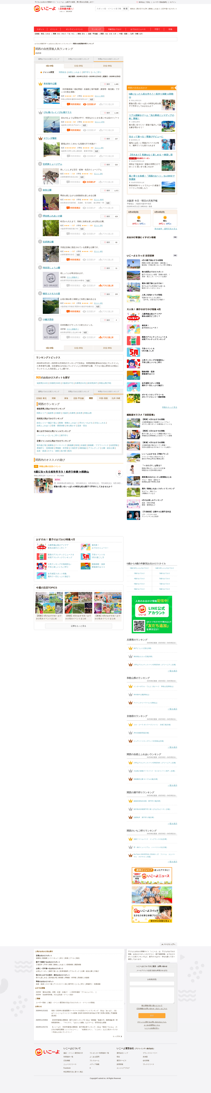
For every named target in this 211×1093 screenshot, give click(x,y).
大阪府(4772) (67, 383)
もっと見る (116, 1036)
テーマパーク (60, 445)
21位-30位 (107, 66)
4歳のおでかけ (139, 579)
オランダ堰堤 (50, 138)
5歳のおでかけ (164, 579)
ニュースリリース (70, 1064)
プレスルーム (94, 1060)
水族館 (83, 445)
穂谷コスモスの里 (51, 294)
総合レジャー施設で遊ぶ (47, 423)
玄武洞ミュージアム (52, 164)
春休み (132, 9)
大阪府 (65, 413)
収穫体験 (70, 965)
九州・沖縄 (134, 34)
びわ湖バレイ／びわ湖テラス (58, 112)
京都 (110, 34)
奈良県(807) (92, 383)
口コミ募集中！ (73, 277)
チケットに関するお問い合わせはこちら (151, 1022)
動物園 (71, 445)
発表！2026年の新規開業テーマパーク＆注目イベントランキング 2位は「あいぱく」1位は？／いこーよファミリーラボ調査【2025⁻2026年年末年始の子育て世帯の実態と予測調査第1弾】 (84, 1013)
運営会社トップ (122, 1053)
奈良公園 (47, 190)
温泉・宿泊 (82, 426)
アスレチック (94, 448)
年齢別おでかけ (114, 29)
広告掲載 (67, 1060)
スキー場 (49, 984)
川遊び (96, 971)
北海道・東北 (39, 34)
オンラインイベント (74, 29)
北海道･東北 (41, 398)
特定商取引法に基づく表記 (73, 1072)
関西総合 (62, 72)
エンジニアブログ (123, 1068)
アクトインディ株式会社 (144, 1049)
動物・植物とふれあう (68, 423)
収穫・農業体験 (58, 426)
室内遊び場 (41, 445)
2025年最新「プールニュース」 (82, 992)
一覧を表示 (172, 671)
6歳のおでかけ (139, 584)
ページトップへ (168, 944)
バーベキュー (42, 435)
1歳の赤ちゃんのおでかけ (164, 568)
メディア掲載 (94, 1064)
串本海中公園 (50, 84)
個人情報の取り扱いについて (151, 1005)
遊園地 (50, 445)
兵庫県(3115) (80, 383)
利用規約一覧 (68, 1057)
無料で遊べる (54, 971)
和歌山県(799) (105, 383)
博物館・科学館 (61, 448)
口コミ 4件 (98, 251)
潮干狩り (86, 72)
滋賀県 (50, 413)
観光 (70, 451)
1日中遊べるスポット (169, 9)
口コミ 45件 (98, 200)
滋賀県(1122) (42, 383)
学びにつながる (86, 423)
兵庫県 (72, 413)
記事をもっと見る (78, 626)
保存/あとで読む (143, 2)
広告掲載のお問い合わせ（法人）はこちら (152, 1009)
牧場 (77, 445)
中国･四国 (103, 398)
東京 (58, 34)
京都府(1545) (54, 383)
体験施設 (83, 448)
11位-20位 (78, 66)
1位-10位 (49, 66)
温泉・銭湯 (41, 451)
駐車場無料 (64, 971)
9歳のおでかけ (164, 589)
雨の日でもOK (142, 9)
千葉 (68, 34)
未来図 (145, 1057)
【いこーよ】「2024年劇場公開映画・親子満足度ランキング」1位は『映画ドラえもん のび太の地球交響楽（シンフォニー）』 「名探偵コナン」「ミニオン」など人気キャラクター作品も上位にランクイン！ (84, 1029)
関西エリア (41, 413)
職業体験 (78, 965)
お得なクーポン (41, 971)
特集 (170, 29)
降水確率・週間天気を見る (166, 229)
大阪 (106, 34)
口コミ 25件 (99, 96)
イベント (54, 29)
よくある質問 (94, 1057)
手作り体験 (48, 965)
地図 (91, 99)
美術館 (80, 978)
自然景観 (114, 445)
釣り (61, 958)
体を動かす (71, 426)
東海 (79, 34)
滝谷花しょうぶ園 (51, 268)
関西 (102, 34)
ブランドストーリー (150, 1053)
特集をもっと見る (169, 407)
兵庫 (114, 34)
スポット (40, 29)
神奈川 (63, 34)
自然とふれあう (74, 72)
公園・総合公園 (108, 448)
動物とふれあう (154, 9)
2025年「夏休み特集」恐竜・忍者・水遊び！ (52, 992)
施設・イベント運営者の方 (73, 1053)
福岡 (141, 34)
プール (72, 958)
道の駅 (63, 451)
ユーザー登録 (41, 1003)
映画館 (61, 978)
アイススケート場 (60, 984)
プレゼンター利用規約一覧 (99, 1053)
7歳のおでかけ (164, 584)
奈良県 (79, 413)
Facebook (67, 1068)
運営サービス (121, 1060)
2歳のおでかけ (139, 573)
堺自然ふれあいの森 (52, 216)
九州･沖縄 (116, 398)
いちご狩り (96, 72)
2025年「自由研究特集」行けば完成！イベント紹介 (54, 995)
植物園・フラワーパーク (98, 445)
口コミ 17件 (99, 122)
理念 (118, 1057)
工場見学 (74, 448)
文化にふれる (100, 423)
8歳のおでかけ (139, 589)
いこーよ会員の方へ (152, 1028)
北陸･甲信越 (78, 398)
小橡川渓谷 (48, 319)
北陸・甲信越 (93, 34)
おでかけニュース (138, 29)
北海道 (47, 34)
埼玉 (73, 34)
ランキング (96, 29)
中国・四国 (123, 34)
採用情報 (120, 1064)
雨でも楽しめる (41, 978)
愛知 (83, 34)
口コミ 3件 (99, 148)
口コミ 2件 (98, 174)
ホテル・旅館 (53, 451)
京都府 (58, 413)
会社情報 (146, 1060)
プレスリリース (148, 1064)
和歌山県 (88, 413)
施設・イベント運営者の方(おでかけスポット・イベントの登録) (71, 1003)
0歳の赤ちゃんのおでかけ (139, 568)
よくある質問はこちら (152, 1025)
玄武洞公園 (48, 242)
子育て (157, 29)
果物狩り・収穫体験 (45, 448)
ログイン (173, 2)
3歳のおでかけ (164, 573)
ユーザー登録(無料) (160, 2)
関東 (54, 34)
